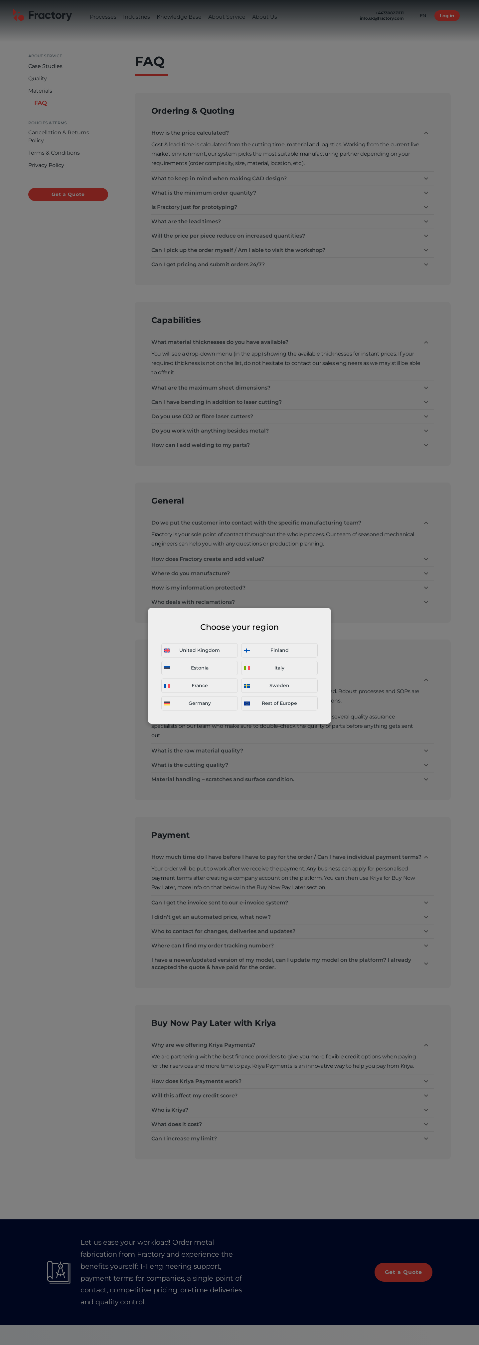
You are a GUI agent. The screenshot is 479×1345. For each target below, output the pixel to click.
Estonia (186, 668)
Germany (187, 703)
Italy (264, 668)
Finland (266, 650)
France (186, 685)
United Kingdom (192, 650)
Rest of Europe (270, 703)
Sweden (266, 685)
